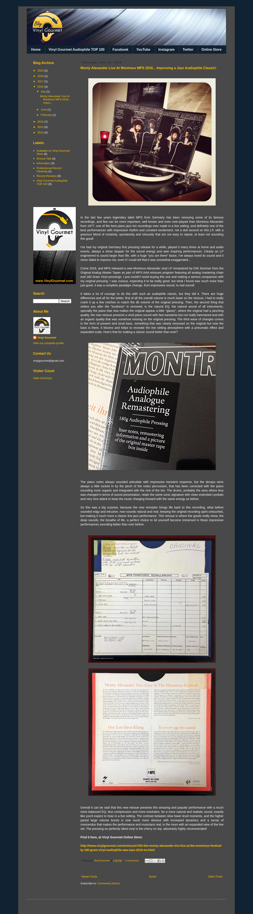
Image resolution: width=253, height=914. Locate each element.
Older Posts (215, 876)
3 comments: (132, 860)
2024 (40, 70)
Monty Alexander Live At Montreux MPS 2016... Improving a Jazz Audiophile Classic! (148, 68)
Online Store (211, 49)
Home (36, 49)
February (47, 114)
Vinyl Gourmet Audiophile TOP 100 (76, 49)
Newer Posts (89, 876)
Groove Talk (44, 158)
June (44, 109)
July (43, 91)
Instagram (166, 49)
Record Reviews (47, 176)
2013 (40, 132)
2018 (40, 76)
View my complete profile (48, 343)
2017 (40, 81)
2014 (40, 127)
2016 (40, 86)
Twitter (188, 49)
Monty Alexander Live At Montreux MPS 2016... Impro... (55, 99)
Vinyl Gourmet (46, 337)
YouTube (143, 49)
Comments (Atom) (108, 883)
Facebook (120, 49)
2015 (40, 121)
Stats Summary (42, 378)
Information (43, 163)
